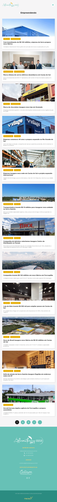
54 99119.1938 (28, 455)
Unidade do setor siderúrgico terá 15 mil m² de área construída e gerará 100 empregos (27, 278)
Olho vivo (6, 39)
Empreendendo (16, 39)
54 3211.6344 (28, 453)
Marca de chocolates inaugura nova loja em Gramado (23, 107)
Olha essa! (17, 136)
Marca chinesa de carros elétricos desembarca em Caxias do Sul (27, 75)
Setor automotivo (19, 71)
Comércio (6, 103)
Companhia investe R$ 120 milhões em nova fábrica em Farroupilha (28, 275)
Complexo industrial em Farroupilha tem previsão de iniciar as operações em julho (26, 46)
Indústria (17, 272)
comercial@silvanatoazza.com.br (28, 463)
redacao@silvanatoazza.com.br (28, 451)
